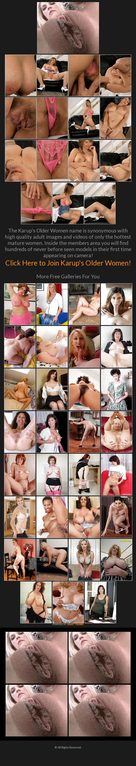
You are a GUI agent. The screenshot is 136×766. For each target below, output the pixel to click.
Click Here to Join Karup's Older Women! (68, 267)
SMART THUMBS (75, 633)
